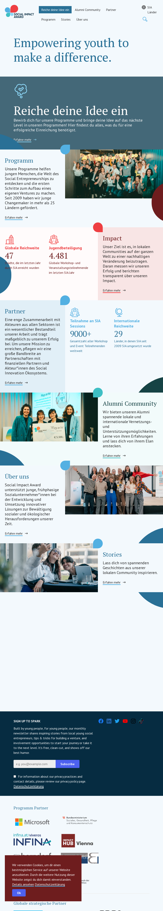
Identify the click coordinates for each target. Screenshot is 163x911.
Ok (19, 893)
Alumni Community (87, 10)
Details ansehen (23, 884)
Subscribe (67, 764)
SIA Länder (152, 9)
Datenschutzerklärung (50, 884)
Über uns (82, 19)
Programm (48, 19)
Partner (111, 10)
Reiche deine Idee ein (55, 10)
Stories (66, 19)
